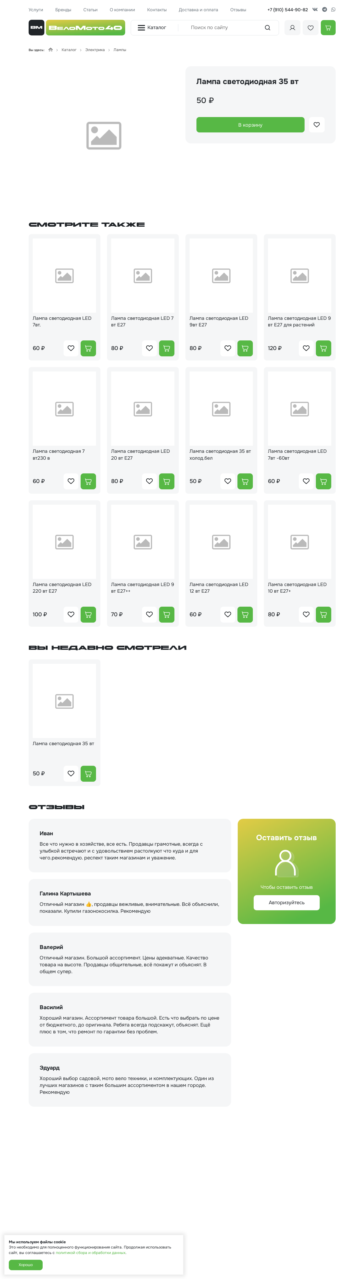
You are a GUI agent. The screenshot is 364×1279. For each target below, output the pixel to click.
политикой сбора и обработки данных (90, 1252)
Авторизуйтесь (287, 905)
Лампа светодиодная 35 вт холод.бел (219, 455)
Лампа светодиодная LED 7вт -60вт (299, 455)
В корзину (250, 125)
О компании (122, 10)
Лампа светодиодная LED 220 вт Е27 (63, 589)
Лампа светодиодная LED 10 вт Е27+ (299, 589)
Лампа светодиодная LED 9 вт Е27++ (142, 589)
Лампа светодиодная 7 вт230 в (60, 455)
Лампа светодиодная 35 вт (62, 749)
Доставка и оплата (198, 10)
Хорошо (26, 1264)
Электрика (95, 49)
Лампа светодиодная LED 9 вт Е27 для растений (299, 321)
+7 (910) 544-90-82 (287, 10)
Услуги (36, 10)
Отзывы (238, 10)
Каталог (152, 28)
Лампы (120, 49)
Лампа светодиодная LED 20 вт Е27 (142, 455)
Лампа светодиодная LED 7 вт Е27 (142, 321)
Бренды (63, 10)
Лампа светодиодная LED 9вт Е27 (220, 321)
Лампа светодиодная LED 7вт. (63, 321)
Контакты (157, 10)
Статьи (90, 10)
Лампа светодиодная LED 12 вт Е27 (220, 589)
